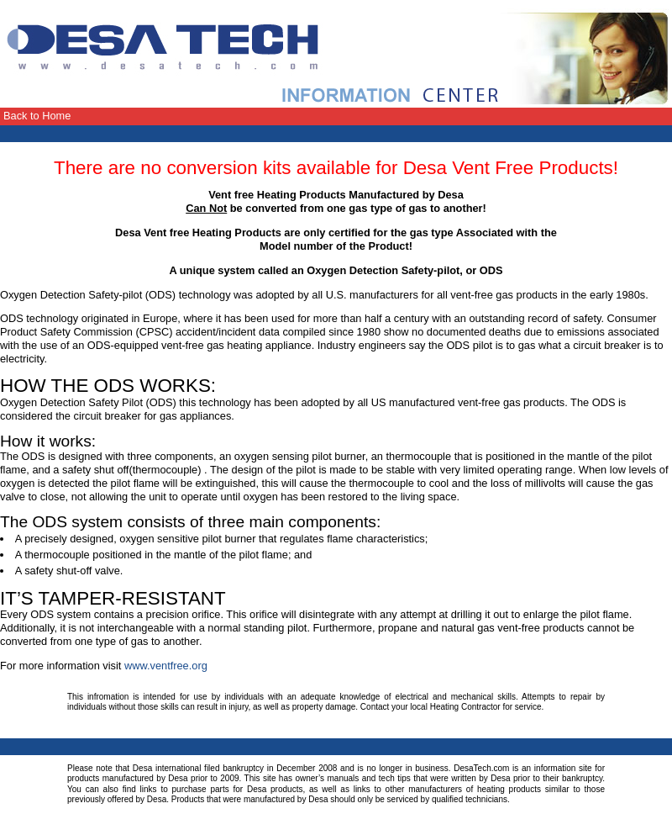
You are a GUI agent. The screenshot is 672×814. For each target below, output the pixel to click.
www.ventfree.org (165, 665)
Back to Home (37, 115)
